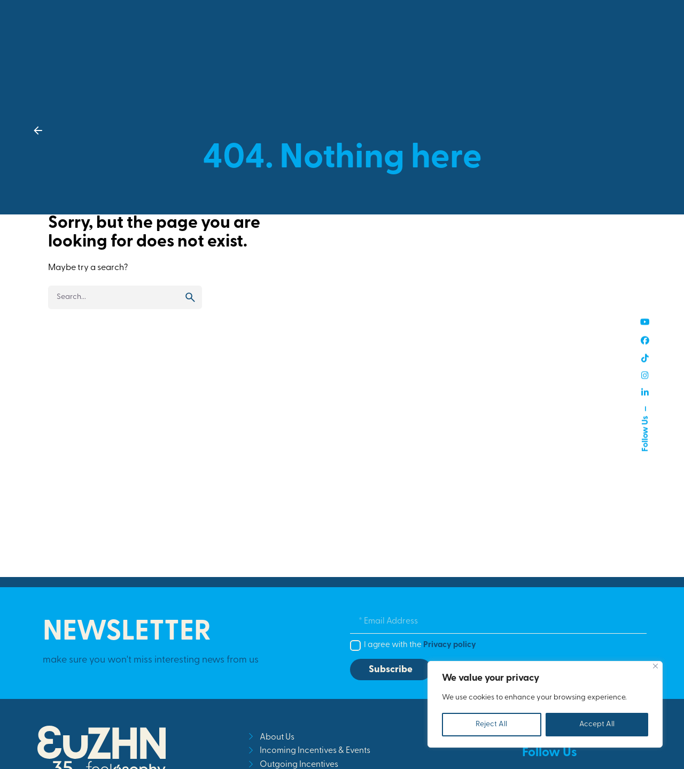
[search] (190, 297)
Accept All (597, 724)
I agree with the (420, 645)
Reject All (491, 724)
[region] (545, 704)
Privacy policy (449, 645)
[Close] (655, 666)
